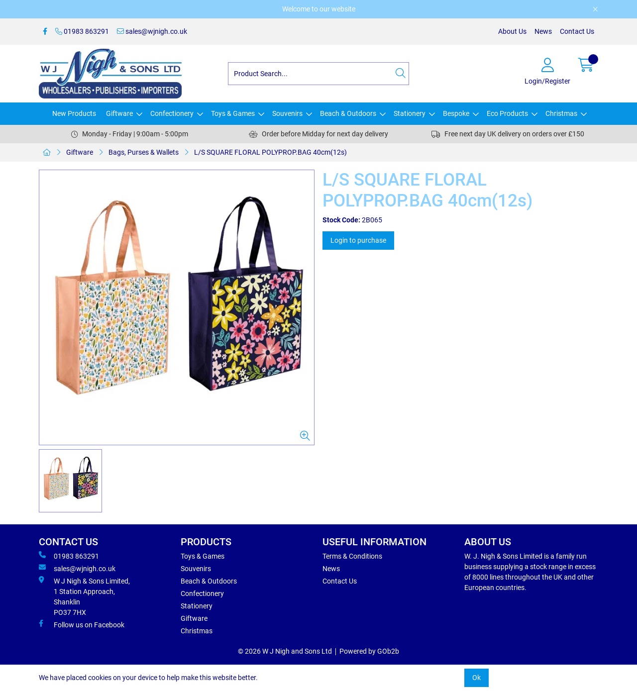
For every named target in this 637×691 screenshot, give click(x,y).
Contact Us (577, 31)
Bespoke (456, 113)
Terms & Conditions (352, 556)
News (543, 31)
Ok (476, 678)
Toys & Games (233, 113)
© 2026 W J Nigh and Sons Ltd (285, 651)
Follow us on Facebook (81, 624)
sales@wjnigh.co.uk (152, 31)
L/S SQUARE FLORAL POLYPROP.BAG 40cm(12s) (270, 152)
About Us (512, 31)
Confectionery (172, 113)
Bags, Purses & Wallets (143, 152)
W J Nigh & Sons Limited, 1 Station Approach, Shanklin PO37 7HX (84, 596)
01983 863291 (82, 31)
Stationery (409, 113)
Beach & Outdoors (348, 113)
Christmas (561, 113)
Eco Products (507, 113)
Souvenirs (287, 113)
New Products (74, 113)
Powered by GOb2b (369, 651)
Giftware (119, 113)
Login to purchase (358, 240)
